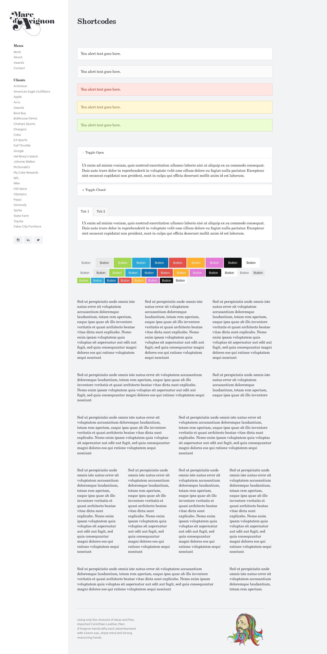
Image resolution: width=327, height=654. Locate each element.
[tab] (85, 211)
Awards (19, 63)
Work (17, 52)
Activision (20, 86)
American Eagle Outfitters (32, 91)
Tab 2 (101, 211)
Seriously (20, 205)
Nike (17, 183)
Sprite (18, 210)
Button (86, 263)
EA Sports (20, 140)
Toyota (18, 221)
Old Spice (20, 189)
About (18, 57)
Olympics (20, 194)
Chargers (20, 129)
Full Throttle (22, 145)
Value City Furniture (27, 226)
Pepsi (17, 200)
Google (19, 151)
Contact (19, 68)
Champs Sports (24, 124)
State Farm (21, 216)
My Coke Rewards (26, 172)
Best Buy (20, 113)
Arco (17, 102)
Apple (18, 97)
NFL (16, 178)
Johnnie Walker (24, 162)
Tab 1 (85, 211)
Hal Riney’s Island (26, 156)
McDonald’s (22, 167)
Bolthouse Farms (25, 118)
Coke (17, 135)
